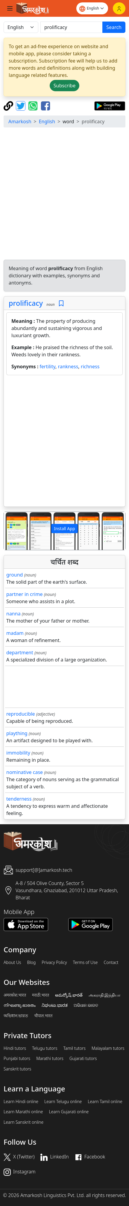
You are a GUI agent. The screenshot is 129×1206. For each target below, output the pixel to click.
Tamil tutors (74, 1048)
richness (90, 366)
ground (14, 574)
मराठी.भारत (40, 995)
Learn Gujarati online (69, 1112)
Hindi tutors (15, 1048)
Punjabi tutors (17, 1058)
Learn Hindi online (21, 1101)
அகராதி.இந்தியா (104, 995)
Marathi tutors (49, 1058)
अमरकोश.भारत (15, 995)
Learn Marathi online (23, 1112)
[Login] (119, 8)
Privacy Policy (54, 962)
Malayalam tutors (108, 1048)
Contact (111, 962)
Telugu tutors (44, 1048)
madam (15, 633)
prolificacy (26, 303)
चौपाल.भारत (43, 1016)
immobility (18, 752)
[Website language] (92, 8)
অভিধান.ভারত (16, 1016)
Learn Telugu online (63, 1101)
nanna (13, 613)
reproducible (20, 714)
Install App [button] (64, 528)
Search (114, 27)
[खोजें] (71, 27)
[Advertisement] (64, 194)
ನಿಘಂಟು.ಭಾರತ (54, 1005)
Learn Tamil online (105, 1101)
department (19, 652)
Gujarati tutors (83, 1058)
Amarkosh (19, 121)
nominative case (24, 772)
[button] (13, 531)
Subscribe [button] (64, 85)
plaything (17, 733)
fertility (47, 366)
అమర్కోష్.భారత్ (68, 995)
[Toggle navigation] (10, 8)
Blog (31, 962)
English (47, 121)
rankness (68, 366)
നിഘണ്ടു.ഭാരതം (20, 1005)
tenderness (18, 799)
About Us (12, 962)
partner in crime (24, 594)
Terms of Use (85, 962)
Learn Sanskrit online (23, 1122)
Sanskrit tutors (17, 1069)
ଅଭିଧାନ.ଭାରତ (86, 1005)
